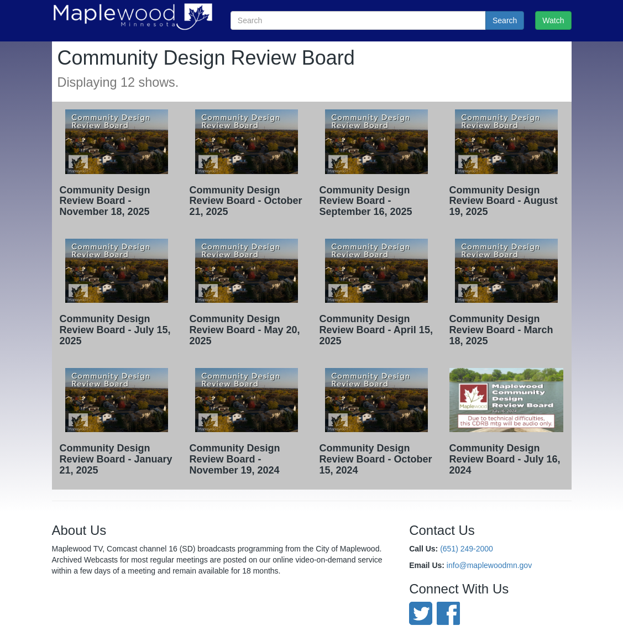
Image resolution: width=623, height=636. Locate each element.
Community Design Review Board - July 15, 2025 (115, 329)
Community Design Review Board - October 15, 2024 (376, 459)
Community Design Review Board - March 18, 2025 (501, 329)
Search (505, 20)
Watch (553, 20)
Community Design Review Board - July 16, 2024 (505, 459)
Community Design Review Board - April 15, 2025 (376, 329)
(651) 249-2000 (466, 548)
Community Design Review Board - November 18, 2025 (105, 201)
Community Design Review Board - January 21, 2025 (116, 459)
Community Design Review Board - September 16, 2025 (366, 201)
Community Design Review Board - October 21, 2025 (246, 201)
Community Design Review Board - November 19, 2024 (235, 459)
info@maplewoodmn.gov (489, 565)
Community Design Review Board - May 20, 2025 (245, 329)
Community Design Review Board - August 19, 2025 (503, 201)
